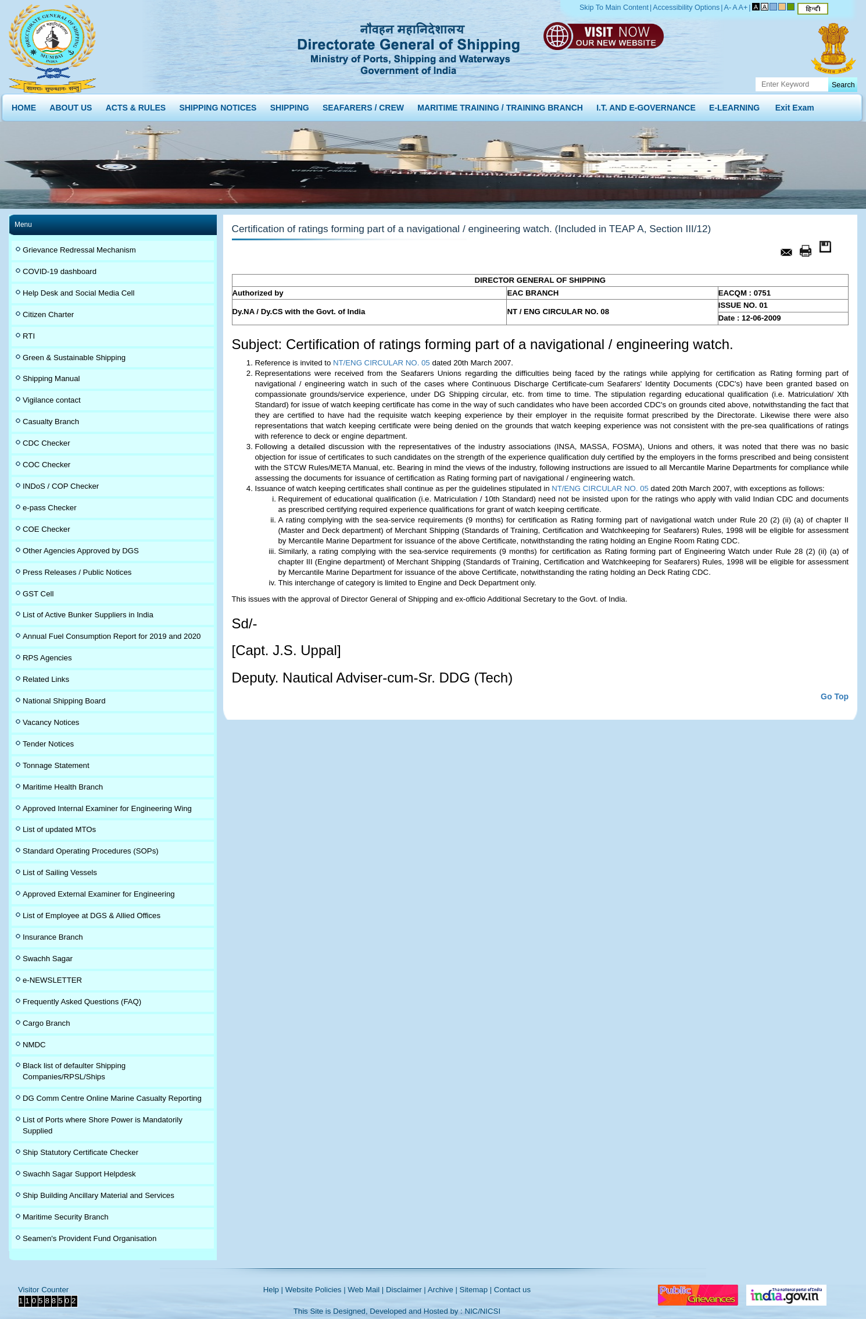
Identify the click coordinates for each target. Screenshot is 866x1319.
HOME (24, 105)
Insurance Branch (53, 937)
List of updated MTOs (59, 829)
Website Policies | (315, 1289)
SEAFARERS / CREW (363, 105)
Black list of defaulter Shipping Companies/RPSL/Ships (74, 1071)
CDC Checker (46, 443)
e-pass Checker (50, 507)
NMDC (34, 1044)
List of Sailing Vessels (60, 872)
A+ (743, 7)
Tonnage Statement (56, 765)
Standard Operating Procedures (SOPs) (91, 851)
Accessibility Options (686, 7)
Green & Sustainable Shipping (74, 357)
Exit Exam (794, 105)
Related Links (46, 679)
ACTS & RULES (136, 105)
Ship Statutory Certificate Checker (80, 1152)
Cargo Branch (46, 1023)
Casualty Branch (51, 421)
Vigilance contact (52, 400)
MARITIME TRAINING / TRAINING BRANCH (500, 105)
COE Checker (46, 529)
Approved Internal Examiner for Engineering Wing (107, 808)
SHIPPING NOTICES (217, 105)
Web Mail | (366, 1289)
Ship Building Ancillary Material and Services (98, 1195)
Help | (273, 1289)
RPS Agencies (47, 657)
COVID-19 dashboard (59, 271)
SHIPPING (289, 105)
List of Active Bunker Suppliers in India (88, 614)
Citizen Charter (48, 314)
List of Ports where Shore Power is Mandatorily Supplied (102, 1125)
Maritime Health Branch (63, 787)
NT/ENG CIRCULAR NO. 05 (381, 362)
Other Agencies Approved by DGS (81, 550)
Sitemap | (476, 1289)
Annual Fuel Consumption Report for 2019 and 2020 (112, 636)
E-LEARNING (734, 105)
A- (728, 7)
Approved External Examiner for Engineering (99, 894)
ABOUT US (70, 105)
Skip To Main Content (614, 7)
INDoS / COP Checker (61, 486)
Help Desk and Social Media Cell (79, 293)
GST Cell (38, 593)
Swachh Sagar (48, 958)
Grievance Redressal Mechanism (79, 250)
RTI (29, 336)
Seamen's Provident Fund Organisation (89, 1238)
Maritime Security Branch (66, 1217)
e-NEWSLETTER (52, 980)
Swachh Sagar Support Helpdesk (79, 1173)
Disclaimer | (406, 1289)
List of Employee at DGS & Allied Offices (91, 915)
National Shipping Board (64, 700)
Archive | (442, 1289)
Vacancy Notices (51, 722)
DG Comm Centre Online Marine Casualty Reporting (112, 1098)
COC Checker (46, 464)
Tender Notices (48, 744)
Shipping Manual (51, 378)
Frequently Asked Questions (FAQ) (82, 1001)
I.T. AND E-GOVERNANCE (646, 105)
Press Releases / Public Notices (77, 572)
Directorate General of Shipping (409, 46)
